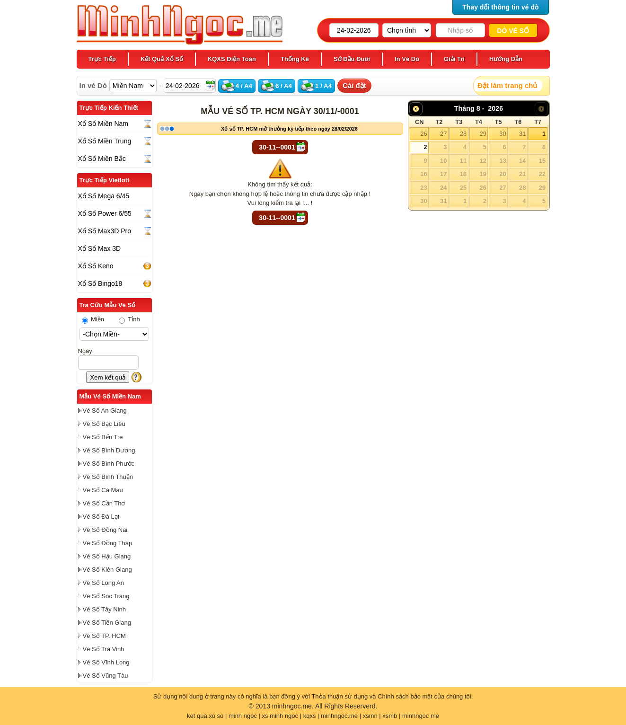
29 (482, 133)
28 (463, 133)
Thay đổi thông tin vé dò (500, 7)
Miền (93, 319)
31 (522, 133)
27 (443, 133)
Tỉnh (129, 319)
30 (502, 133)
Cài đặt (354, 85)
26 (423, 133)
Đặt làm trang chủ (507, 85)
